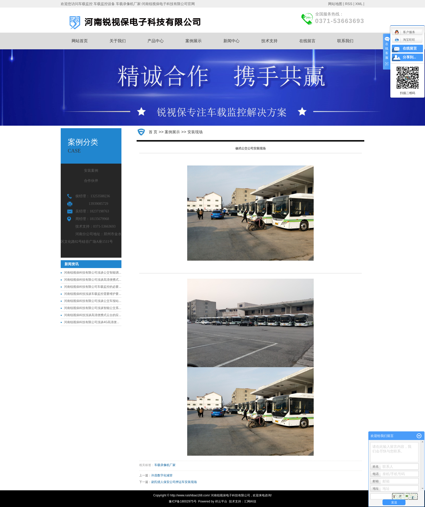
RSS (348, 4)
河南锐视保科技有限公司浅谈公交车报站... (92, 301)
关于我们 (118, 41)
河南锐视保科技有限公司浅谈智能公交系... (92, 308)
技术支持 (269, 41)
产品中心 (155, 41)
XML (358, 4)
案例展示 (193, 41)
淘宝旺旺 (405, 40)
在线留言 (307, 41)
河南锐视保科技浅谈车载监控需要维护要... (92, 294)
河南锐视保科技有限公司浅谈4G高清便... (91, 322)
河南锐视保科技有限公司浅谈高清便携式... (92, 279)
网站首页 (80, 41)
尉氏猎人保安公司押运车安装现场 (174, 482)
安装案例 (91, 170)
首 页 (153, 132)
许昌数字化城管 (162, 475)
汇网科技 (250, 501)
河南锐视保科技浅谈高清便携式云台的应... (92, 315)
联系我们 (345, 41)
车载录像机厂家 (165, 465)
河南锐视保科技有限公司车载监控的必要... (92, 287)
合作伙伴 (91, 181)
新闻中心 (231, 41)
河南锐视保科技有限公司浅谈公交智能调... (92, 272)
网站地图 (335, 4)
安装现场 (195, 132)
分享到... (409, 57)
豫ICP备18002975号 (182, 501)
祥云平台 (221, 501)
